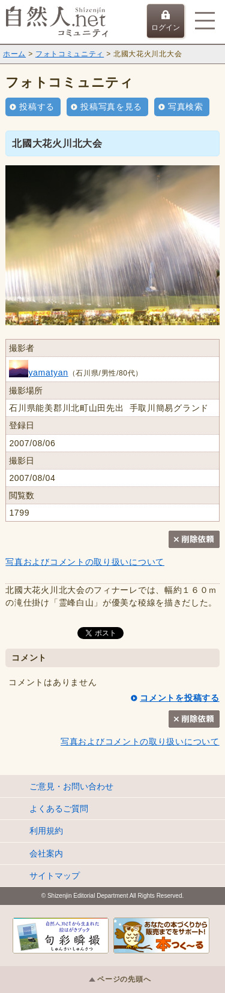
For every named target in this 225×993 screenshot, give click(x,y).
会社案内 (46, 853)
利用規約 (46, 830)
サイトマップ (54, 875)
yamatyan (38, 372)
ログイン (165, 21)
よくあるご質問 (58, 808)
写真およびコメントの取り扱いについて (84, 562)
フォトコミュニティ (69, 54)
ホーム (14, 54)
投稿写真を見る (111, 106)
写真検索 (185, 106)
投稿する (37, 106)
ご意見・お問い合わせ (71, 786)
